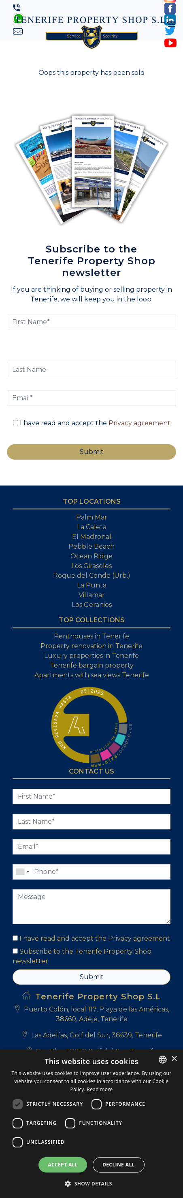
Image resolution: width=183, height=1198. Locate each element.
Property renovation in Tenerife (91, 646)
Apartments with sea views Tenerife (91, 675)
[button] (91, 1183)
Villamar (92, 595)
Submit (92, 977)
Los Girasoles (91, 566)
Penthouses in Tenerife (91, 636)
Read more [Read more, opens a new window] (100, 1089)
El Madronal (91, 537)
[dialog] (91, 1124)
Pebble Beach (91, 546)
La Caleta (91, 527)
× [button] (174, 1059)
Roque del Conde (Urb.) (91, 575)
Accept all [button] (63, 1164)
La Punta (91, 585)
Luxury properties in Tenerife (91, 655)
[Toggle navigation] (171, 24)
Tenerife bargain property (92, 665)
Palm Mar (91, 517)
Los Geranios (92, 605)
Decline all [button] (118, 1164)
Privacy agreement (139, 423)
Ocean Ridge (91, 556)
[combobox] (163, 1060)
